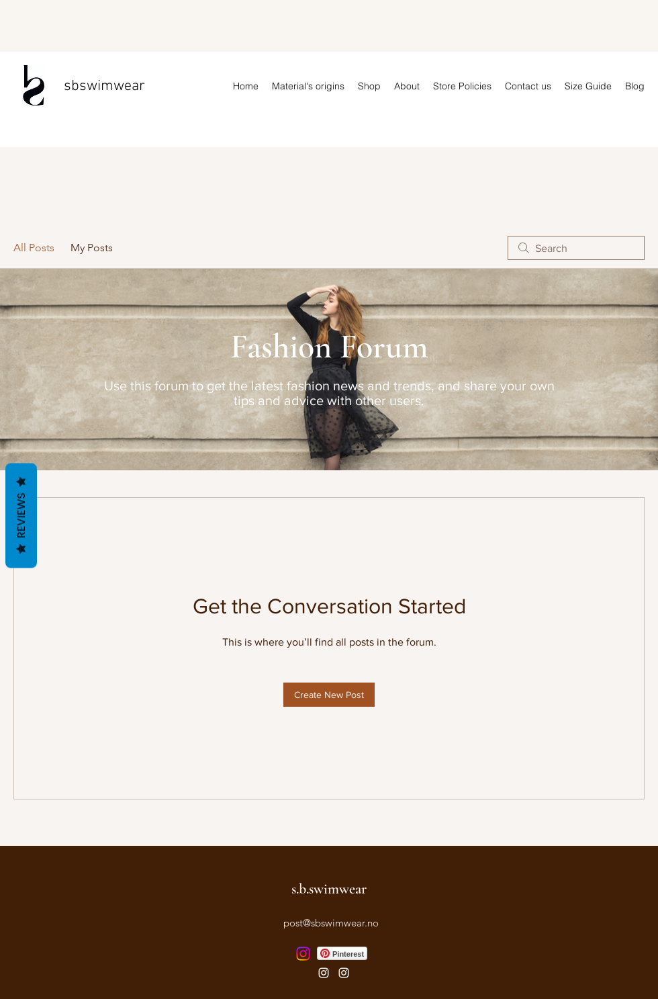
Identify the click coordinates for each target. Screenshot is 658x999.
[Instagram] (303, 954)
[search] (576, 248)
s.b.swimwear (329, 889)
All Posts (33, 247)
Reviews (21, 515)
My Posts (91, 247)
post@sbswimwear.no (331, 922)
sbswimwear (104, 86)
